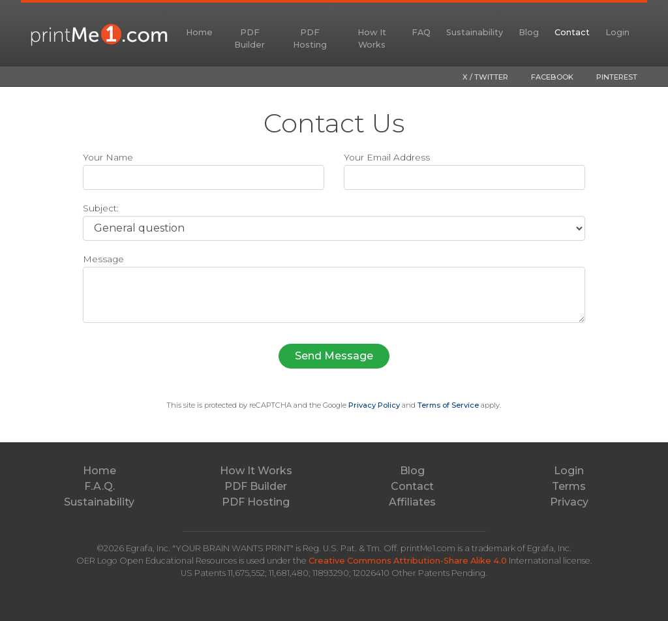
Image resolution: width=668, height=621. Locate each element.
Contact (572, 32)
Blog (529, 32)
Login (617, 32)
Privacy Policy (374, 405)
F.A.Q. (99, 486)
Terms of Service (448, 405)
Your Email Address (387, 157)
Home (199, 32)
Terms (569, 486)
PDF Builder (249, 38)
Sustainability (474, 32)
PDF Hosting (310, 38)
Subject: (101, 208)
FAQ (421, 32)
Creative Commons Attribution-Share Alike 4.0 (409, 561)
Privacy (569, 502)
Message (103, 259)
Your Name (108, 157)
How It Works (371, 38)
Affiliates (412, 502)
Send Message (334, 356)
